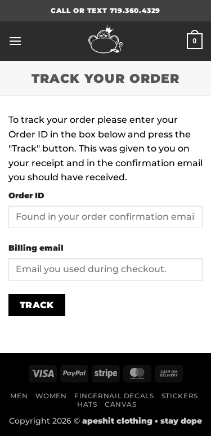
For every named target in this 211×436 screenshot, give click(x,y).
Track (37, 305)
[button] (15, 41)
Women (51, 395)
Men (19, 395)
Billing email (36, 248)
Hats (87, 404)
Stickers (179, 395)
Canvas (121, 404)
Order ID (26, 195)
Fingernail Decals (114, 395)
